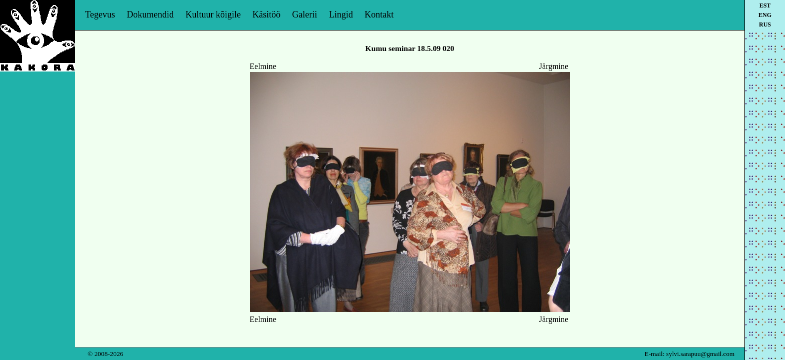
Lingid (341, 15)
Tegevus (100, 15)
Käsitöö (266, 15)
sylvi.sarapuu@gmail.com (700, 354)
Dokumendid (150, 15)
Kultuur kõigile (213, 15)
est (765, 5)
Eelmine (263, 66)
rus (765, 24)
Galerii (304, 15)
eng (764, 15)
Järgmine (553, 66)
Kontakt (379, 15)
